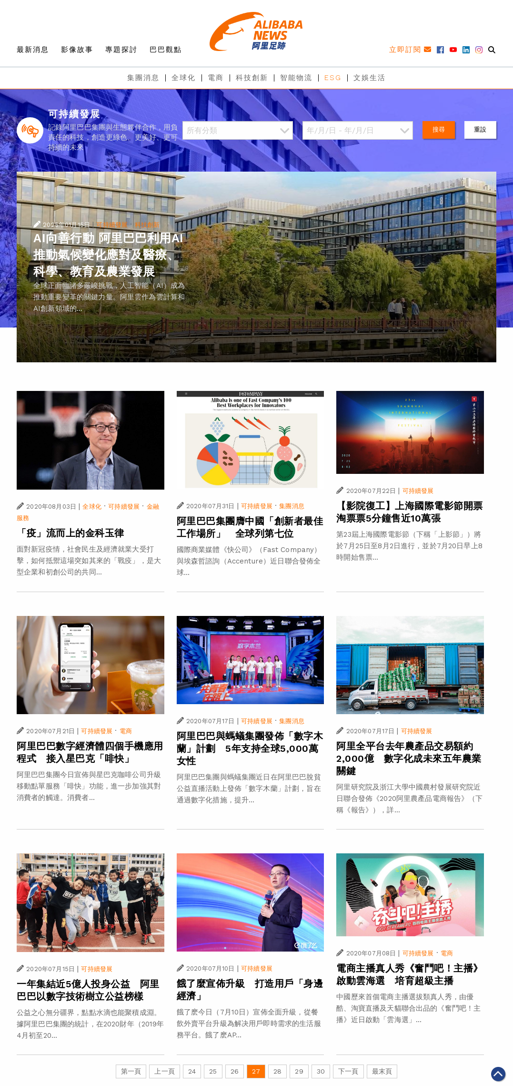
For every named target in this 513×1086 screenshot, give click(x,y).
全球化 (183, 77)
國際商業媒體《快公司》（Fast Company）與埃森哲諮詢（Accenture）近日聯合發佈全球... (249, 561)
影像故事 (77, 49)
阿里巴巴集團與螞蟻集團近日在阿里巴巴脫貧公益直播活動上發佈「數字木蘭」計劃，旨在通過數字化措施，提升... (249, 788)
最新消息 (33, 49)
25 (213, 1071)
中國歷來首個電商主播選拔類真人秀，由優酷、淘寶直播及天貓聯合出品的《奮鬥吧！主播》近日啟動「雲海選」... (408, 1008)
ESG (333, 77)
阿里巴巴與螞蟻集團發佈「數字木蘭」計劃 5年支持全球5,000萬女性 (250, 748)
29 (299, 1071)
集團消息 (143, 77)
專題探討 (121, 49)
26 (235, 1071)
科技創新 (252, 77)
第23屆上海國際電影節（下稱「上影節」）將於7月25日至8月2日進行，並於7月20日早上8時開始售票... (409, 546)
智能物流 (296, 77)
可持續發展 (112, 224)
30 (321, 1071)
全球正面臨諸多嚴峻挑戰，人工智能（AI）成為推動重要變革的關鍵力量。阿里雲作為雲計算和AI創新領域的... (109, 297)
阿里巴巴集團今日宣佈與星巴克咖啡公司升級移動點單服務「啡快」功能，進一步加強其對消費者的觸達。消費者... (89, 786)
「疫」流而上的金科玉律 (70, 533)
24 (192, 1071)
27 (256, 1071)
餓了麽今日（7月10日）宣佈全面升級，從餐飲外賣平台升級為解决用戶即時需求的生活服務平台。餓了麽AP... (249, 1023)
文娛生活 (369, 77)
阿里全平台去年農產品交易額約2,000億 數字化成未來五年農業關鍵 (409, 758)
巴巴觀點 (166, 49)
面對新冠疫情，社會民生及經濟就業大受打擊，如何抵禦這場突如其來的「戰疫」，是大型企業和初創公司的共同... (89, 560)
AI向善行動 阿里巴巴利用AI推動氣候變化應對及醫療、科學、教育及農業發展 (108, 254)
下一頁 (348, 1071)
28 (277, 1071)
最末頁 (382, 1071)
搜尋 (439, 129)
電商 (216, 77)
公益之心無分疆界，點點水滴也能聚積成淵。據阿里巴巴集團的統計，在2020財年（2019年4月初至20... (90, 1024)
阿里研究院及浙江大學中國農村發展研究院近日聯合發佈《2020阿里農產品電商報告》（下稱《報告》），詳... (409, 798)
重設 (480, 129)
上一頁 (164, 1071)
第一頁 (131, 1071)
